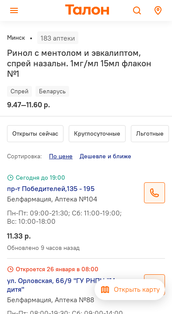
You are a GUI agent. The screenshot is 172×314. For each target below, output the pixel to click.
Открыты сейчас (35, 133)
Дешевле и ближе (105, 156)
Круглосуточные (97, 133)
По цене (61, 156)
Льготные (150, 133)
